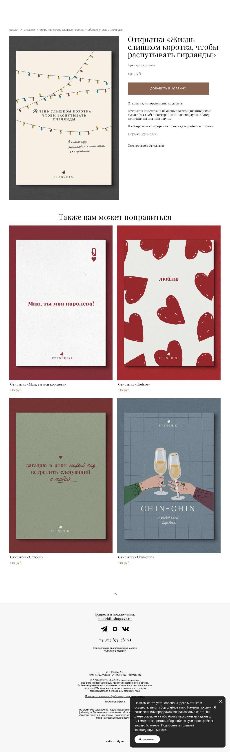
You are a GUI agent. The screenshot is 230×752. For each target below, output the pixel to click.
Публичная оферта (115, 701)
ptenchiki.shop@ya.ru (115, 619)
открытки (29, 29)
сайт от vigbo (115, 741)
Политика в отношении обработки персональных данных (115, 696)
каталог (13, 29)
